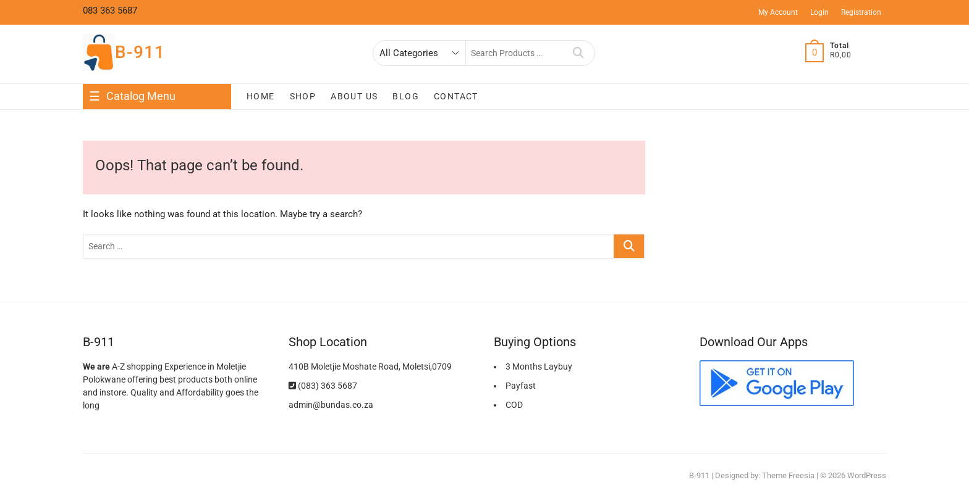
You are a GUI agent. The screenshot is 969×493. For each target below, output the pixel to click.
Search (579, 53)
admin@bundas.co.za (331, 405)
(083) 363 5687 (323, 386)
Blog (405, 96)
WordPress (866, 475)
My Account (778, 12)
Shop (303, 96)
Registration (861, 12)
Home (261, 96)
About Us (354, 96)
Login (819, 12)
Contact (456, 96)
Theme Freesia (788, 475)
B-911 (140, 52)
